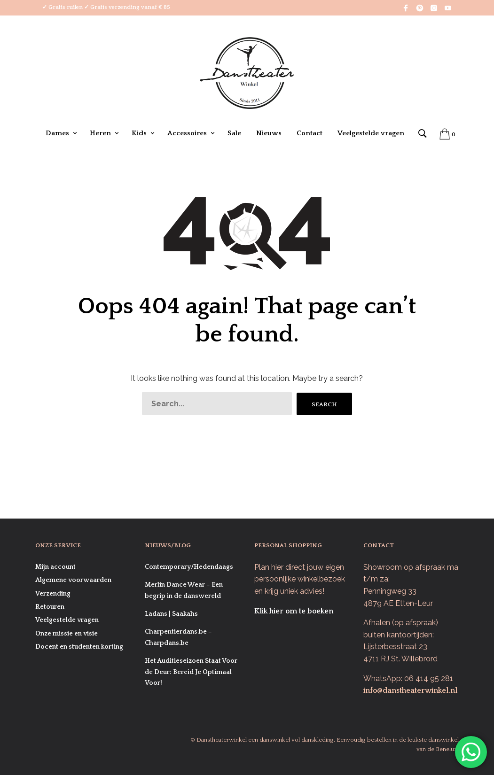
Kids (139, 133)
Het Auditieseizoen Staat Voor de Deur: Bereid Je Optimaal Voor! (191, 672)
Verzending (53, 593)
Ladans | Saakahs (171, 614)
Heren (100, 133)
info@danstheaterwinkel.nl (410, 690)
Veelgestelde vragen (370, 133)
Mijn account (55, 567)
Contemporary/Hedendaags (189, 567)
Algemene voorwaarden (73, 580)
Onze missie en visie (66, 633)
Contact (309, 133)
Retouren (49, 607)
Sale (234, 133)
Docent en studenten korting (79, 647)
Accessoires (187, 133)
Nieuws (269, 133)
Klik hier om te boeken (293, 611)
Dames (57, 133)
